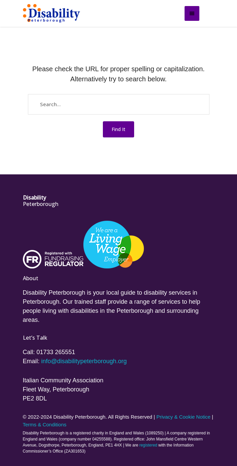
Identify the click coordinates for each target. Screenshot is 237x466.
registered (148, 445)
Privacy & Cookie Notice (183, 417)
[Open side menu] (192, 13)
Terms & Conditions (45, 424)
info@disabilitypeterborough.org (84, 361)
